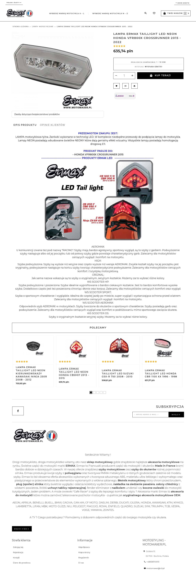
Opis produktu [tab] (25, 125)
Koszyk (16, 557)
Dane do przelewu (21, 562)
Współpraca (84, 547)
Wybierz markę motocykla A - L (66, 13)
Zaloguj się (18, 547)
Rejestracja (18, 552)
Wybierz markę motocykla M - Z (110, 13)
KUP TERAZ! (160, 75)
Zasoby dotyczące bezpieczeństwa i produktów (37, 114)
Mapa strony (84, 552)
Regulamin (83, 557)
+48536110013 (151, 562)
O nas (81, 562)
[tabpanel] (98, 225)
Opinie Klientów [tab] (52, 125)
